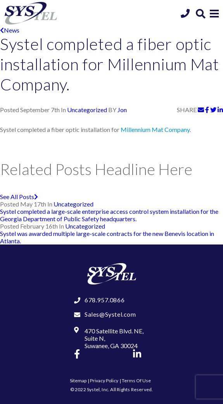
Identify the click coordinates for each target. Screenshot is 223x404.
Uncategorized (87, 109)
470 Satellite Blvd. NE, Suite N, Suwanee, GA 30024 (114, 338)
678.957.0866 (104, 299)
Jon (122, 109)
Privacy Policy (104, 380)
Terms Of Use (136, 380)
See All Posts (19, 196)
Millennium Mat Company (155, 129)
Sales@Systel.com (110, 314)
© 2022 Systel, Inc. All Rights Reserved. (111, 389)
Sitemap (78, 380)
